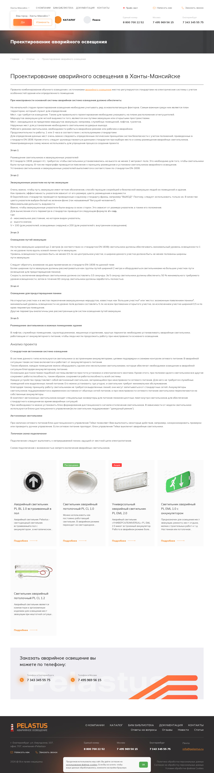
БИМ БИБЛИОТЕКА (63, 7)
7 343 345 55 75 (193, 22)
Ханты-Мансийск (18, 8)
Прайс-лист (132, 8)
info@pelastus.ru (193, 749)
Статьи (199, 729)
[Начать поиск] (90, 20)
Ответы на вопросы (144, 729)
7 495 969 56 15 (163, 22)
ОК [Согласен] (143, 764)
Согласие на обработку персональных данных (179, 765)
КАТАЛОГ (116, 724)
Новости (183, 729)
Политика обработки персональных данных (180, 761)
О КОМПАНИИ (43, 7)
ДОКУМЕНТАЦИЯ (85, 7)
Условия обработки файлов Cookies (184, 768)
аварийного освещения (99, 90)
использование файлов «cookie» (81, 764)
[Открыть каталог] (67, 20)
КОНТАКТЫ (103, 7)
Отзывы (167, 729)
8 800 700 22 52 (133, 22)
